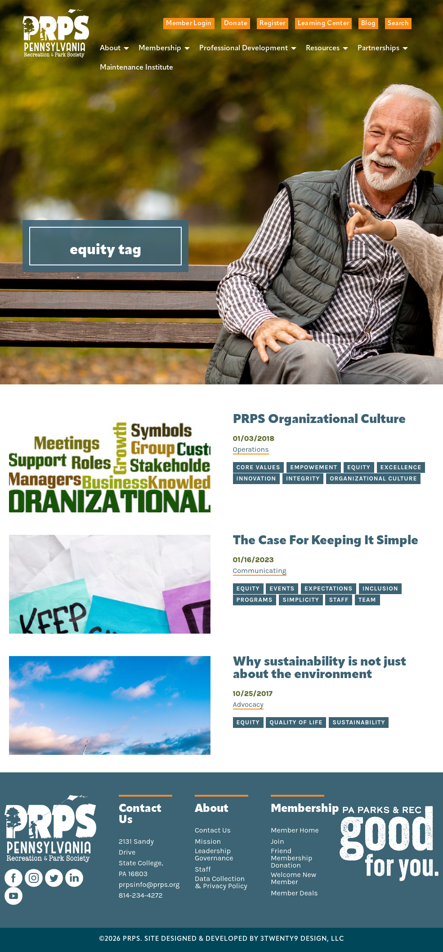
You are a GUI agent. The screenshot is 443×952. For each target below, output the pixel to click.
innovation (257, 478)
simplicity (300, 599)
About (110, 48)
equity (359, 467)
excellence (401, 467)
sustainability (358, 722)
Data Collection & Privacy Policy (221, 882)
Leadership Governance (214, 854)
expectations (328, 588)
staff (339, 599)
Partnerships (378, 48)
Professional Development (243, 48)
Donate (236, 23)
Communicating (259, 570)
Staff (202, 869)
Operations (251, 449)
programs (255, 599)
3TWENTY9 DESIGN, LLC (302, 939)
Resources (323, 48)
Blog (368, 23)
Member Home (295, 830)
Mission (208, 841)
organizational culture (373, 478)
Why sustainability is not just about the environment (319, 668)
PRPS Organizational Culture (319, 420)
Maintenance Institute (136, 67)
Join (277, 841)
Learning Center (323, 23)
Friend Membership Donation (291, 858)
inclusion (380, 588)
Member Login (188, 23)
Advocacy (248, 704)
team (367, 599)
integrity (303, 478)
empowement (313, 467)
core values (259, 467)
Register (272, 23)
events (282, 588)
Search (398, 23)
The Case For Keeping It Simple (325, 541)
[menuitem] (112, 48)
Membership (160, 48)
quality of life (295, 722)
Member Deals (294, 893)
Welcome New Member (293, 878)
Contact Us (213, 830)
